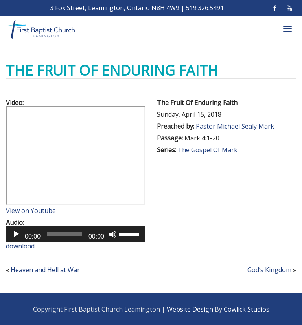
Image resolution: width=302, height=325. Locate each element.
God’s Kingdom (269, 269)
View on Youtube (31, 210)
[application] (75, 234)
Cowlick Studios (246, 309)
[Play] (16, 234)
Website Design (190, 309)
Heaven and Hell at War (45, 269)
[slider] (64, 234)
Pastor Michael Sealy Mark (235, 126)
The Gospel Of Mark (208, 150)
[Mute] (113, 234)
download (20, 246)
